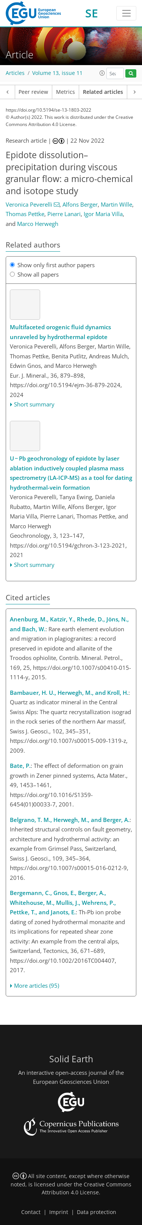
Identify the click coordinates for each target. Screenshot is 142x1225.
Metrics (65, 92)
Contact (31, 1212)
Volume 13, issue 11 (57, 73)
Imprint (58, 1212)
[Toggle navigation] (126, 13)
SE (91, 13)
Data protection (96, 1212)
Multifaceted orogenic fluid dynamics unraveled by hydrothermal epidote (60, 332)
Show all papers (34, 274)
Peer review (33, 92)
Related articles (103, 92)
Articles (15, 73)
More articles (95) (36, 985)
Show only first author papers (52, 265)
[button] (102, 73)
